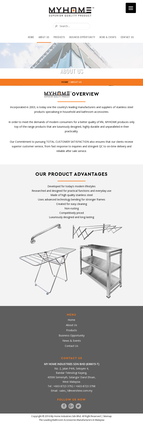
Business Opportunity (82, 37)
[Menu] (131, 8)
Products (59, 37)
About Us (44, 37)
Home (31, 37)
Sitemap (107, 416)
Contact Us (127, 37)
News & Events (108, 37)
